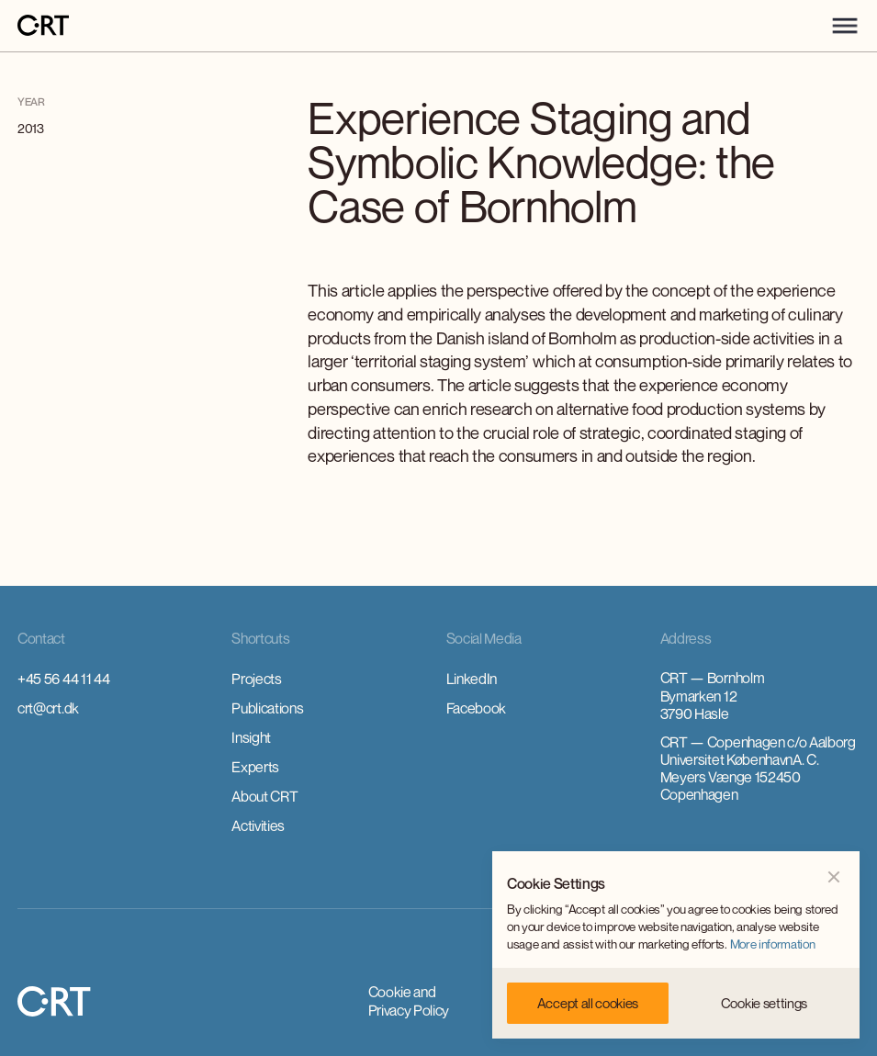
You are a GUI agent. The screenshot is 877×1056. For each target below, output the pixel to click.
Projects (256, 678)
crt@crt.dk (48, 708)
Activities (258, 825)
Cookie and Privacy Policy (409, 1001)
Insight (251, 737)
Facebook (476, 708)
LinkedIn (471, 678)
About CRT (264, 796)
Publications (267, 708)
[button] (845, 25)
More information (772, 944)
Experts (255, 767)
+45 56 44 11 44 (63, 678)
